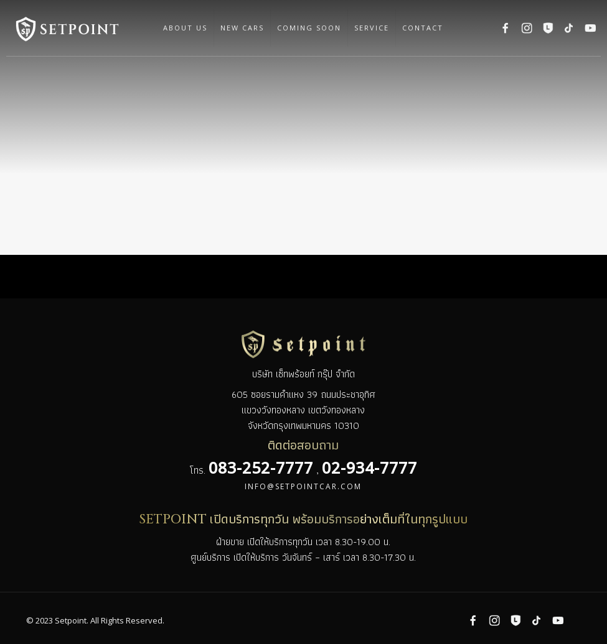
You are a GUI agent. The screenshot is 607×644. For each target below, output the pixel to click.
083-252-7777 (261, 467)
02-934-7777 (369, 467)
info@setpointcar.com (303, 486)
